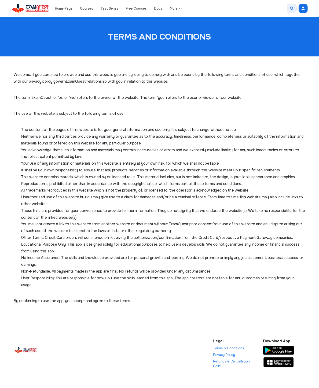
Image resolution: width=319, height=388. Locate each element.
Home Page (64, 8)
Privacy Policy (224, 355)
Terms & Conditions (228, 348)
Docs (158, 8)
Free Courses (136, 8)
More (176, 8)
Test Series (109, 8)
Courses (86, 8)
